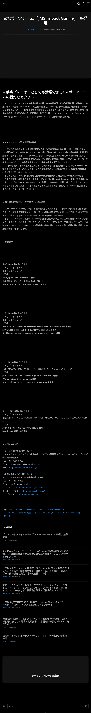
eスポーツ (19, 510)
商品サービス (33, 29)
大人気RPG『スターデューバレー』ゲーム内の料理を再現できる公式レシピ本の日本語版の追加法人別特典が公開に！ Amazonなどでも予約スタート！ (35, 554)
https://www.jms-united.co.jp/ (23, 467)
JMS (40, 510)
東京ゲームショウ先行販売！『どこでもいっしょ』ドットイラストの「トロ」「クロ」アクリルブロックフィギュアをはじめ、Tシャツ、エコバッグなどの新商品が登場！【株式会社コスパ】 (35, 588)
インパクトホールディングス (55, 510)
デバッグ (7, 516)
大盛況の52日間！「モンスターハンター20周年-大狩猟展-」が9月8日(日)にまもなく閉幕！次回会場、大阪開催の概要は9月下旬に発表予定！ (35, 622)
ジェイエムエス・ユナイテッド (69, 513)
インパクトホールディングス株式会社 (17, 513)
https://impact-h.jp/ (28, 494)
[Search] (86, 706)
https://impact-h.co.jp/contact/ (30, 487)
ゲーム (37, 513)
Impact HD (31, 510)
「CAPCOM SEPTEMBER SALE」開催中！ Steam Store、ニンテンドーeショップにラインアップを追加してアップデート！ (35, 603)
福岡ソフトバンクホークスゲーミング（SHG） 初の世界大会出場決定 (34, 637)
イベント (4, 540)
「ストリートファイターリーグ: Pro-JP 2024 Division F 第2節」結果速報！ (35, 536)
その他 (4, 641)
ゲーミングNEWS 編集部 (45, 675)
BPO (10, 510)
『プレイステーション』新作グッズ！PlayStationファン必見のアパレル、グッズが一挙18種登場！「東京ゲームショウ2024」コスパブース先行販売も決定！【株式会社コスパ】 (35, 571)
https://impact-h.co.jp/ (34, 491)
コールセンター (48, 513)
